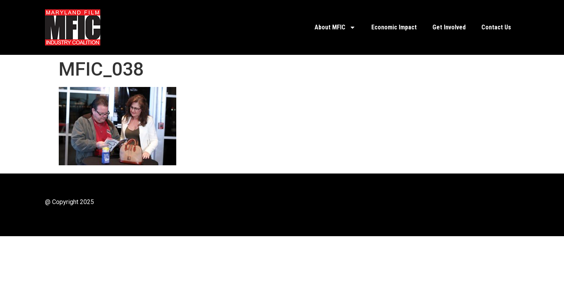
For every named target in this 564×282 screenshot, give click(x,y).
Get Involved (449, 27)
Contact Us (496, 27)
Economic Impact (394, 27)
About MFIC (335, 27)
